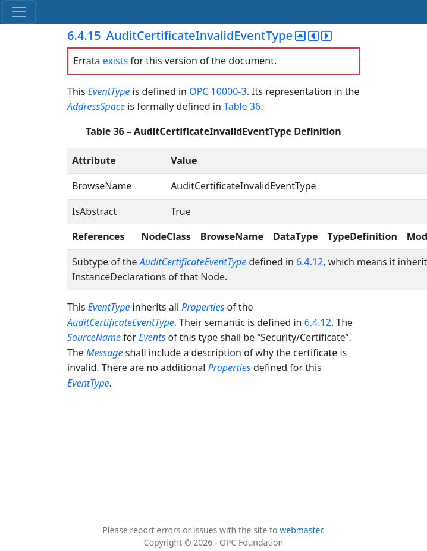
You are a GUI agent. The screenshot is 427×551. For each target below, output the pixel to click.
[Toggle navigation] (19, 12)
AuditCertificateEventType (193, 261)
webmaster (301, 530)
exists (115, 60)
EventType (109, 91)
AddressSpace (96, 106)
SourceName (94, 337)
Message (104, 352)
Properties (202, 307)
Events (152, 337)
